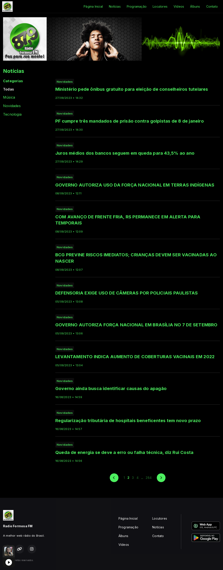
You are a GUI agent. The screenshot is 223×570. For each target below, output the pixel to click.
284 (149, 477)
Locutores (160, 6)
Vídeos (179, 6)
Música (9, 97)
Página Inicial (93, 6)
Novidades (12, 106)
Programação (137, 6)
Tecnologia (12, 114)
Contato (212, 6)
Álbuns (195, 6)
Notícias (115, 6)
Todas (8, 89)
